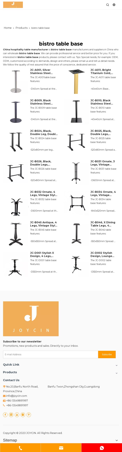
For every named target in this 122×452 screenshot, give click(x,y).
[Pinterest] (29, 414)
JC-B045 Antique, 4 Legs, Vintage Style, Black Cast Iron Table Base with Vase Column (44, 224)
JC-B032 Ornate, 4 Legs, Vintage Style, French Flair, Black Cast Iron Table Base (44, 193)
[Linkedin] (11, 414)
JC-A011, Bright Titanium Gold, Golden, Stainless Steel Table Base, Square (102, 71)
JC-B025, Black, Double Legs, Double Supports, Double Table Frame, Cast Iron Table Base (102, 132)
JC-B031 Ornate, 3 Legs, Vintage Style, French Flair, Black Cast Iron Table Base (103, 163)
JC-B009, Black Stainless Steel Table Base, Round (43, 102)
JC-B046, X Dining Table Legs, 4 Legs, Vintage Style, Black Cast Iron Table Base (103, 224)
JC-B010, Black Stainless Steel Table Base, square (101, 102)
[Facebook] (5, 414)
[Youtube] (17, 414)
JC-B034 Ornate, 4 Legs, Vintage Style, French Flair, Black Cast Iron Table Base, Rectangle (103, 193)
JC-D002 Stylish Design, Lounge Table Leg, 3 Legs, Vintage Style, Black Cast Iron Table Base (103, 254)
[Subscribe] (107, 354)
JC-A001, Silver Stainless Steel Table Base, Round (43, 71)
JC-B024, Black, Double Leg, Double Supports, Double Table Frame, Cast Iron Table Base (43, 132)
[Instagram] (23, 414)
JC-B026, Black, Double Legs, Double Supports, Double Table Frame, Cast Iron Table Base (42, 163)
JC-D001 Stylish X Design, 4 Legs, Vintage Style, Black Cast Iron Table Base (44, 254)
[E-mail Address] (50, 354)
